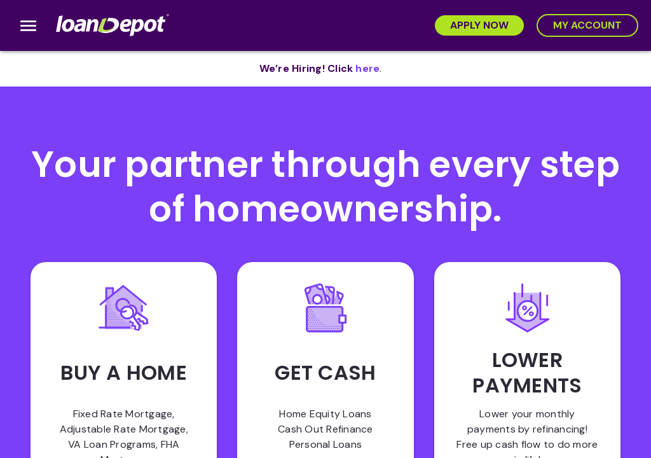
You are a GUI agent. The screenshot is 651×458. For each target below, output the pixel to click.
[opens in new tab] (367, 68)
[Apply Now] (479, 25)
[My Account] (587, 25)
